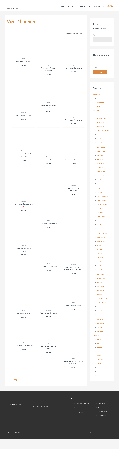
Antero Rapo (101, 131)
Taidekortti (100, 377)
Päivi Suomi (100, 262)
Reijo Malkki (101, 295)
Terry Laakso (101, 320)
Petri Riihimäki (101, 283)
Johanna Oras (101, 172)
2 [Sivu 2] (15, 389)
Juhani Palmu (101, 180)
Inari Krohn (100, 164)
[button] (103, 8)
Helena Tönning (102, 156)
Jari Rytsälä (101, 168)
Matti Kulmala (101, 230)
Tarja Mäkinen (101, 316)
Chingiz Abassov (102, 148)
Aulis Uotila (101, 144)
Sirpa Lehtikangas (102, 311)
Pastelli (99, 368)
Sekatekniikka (101, 372)
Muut (98, 356)
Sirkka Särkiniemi (102, 307)
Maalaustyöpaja (84, 8)
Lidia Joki (99, 197)
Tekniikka (96, 340)
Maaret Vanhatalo (103, 201)
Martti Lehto (101, 213)
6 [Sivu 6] (20, 389)
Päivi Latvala (101, 258)
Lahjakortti (97, 115)
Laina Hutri (100, 193)
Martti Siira (100, 217)
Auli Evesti (100, 139)
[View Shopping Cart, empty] (110, 8)
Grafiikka (99, 352)
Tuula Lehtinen (101, 324)
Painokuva (100, 364)
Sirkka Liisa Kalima (103, 303)
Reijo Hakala (101, 291)
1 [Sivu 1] (14, 389)
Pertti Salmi (101, 279)
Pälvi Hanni (100, 266)
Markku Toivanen (102, 209)
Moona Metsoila (102, 234)
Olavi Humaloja (102, 242)
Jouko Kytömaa (102, 176)
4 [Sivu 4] (18, 389)
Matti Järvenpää (102, 225)
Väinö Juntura (101, 332)
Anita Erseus (101, 127)
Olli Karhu (100, 254)
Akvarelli (99, 348)
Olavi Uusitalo (101, 246)
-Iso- (98, 103)
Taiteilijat (96, 119)
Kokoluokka (97, 99)
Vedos (99, 381)
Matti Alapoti (101, 221)
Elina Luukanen (102, 152)
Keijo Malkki (101, 184)
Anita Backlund (102, 123)
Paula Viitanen (101, 271)
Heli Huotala (101, 160)
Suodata (100, 77)
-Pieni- (99, 111)
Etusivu (61, 8)
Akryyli (99, 344)
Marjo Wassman (102, 205)
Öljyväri (99, 360)
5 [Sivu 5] (19, 389)
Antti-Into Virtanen (103, 135)
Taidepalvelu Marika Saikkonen (19, 11)
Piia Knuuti (100, 287)
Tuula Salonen (101, 328)
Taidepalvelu (99, 8)
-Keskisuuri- (101, 107)
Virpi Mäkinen (101, 336)
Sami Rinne (100, 299)
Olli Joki (99, 250)
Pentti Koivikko (102, 275)
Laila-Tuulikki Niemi (103, 189)
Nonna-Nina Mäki (102, 238)
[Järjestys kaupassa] (73, 37)
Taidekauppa (71, 8)
